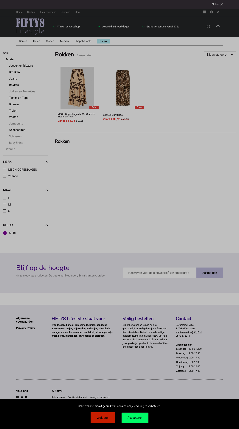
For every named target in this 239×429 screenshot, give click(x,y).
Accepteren (135, 417)
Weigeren (103, 417)
